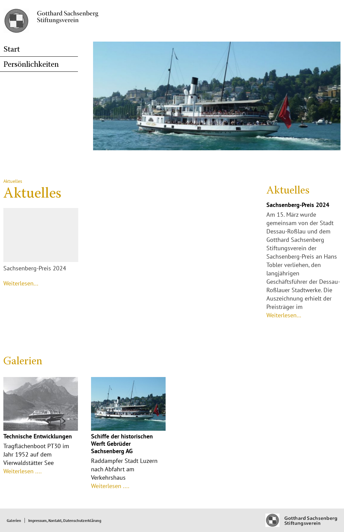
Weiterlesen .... (22, 471)
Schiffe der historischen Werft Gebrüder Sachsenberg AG (122, 443)
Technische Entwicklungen (37, 436)
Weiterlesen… (283, 315)
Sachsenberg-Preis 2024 (297, 205)
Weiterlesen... (20, 283)
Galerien (22, 361)
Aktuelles (287, 190)
